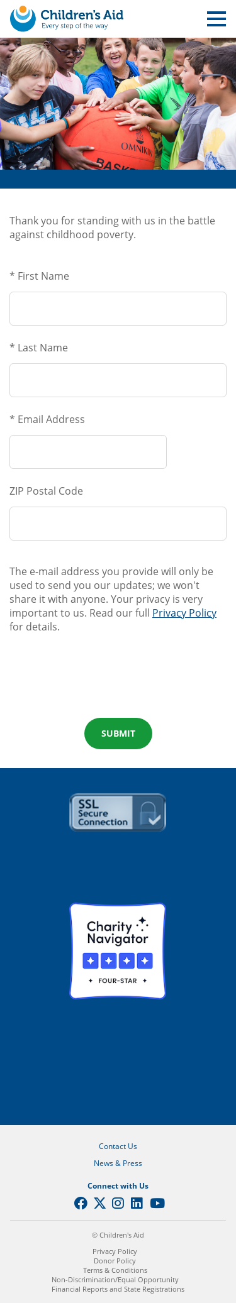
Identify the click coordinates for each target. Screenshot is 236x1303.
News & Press (118, 1163)
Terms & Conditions (115, 1270)
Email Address (51, 419)
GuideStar (117, 1060)
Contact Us (118, 1146)
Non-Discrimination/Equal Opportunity (115, 1279)
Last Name (43, 348)
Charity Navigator (117, 951)
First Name (43, 276)
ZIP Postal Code (46, 491)
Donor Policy (115, 1260)
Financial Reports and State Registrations (118, 1289)
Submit (118, 733)
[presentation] (118, 681)
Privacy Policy (184, 613)
